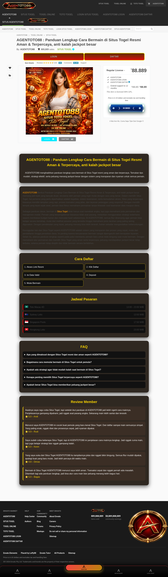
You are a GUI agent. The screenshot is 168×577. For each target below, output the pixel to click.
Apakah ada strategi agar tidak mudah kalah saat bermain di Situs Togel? (63, 370)
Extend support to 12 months (129, 87)
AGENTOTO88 (7, 29)
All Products (59, 553)
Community (41, 516)
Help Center (30, 516)
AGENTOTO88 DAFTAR (103, 29)
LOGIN (53, 56)
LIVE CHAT (151, 571)
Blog (39, 521)
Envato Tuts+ (45, 553)
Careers (52, 521)
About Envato (55, 516)
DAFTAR (114, 56)
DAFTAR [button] (65, 139)
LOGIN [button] (47, 139)
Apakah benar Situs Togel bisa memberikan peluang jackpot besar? (60, 385)
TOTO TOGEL (48, 29)
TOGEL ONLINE (35, 29)
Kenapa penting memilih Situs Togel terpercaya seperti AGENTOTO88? (62, 377)
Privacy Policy (55, 526)
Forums (40, 526)
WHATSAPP (118, 571)
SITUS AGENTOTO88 (122, 29)
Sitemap (52, 536)
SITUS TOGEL (21, 29)
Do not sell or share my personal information (68, 531)
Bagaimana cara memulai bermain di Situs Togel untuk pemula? (59, 362)
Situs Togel (62, 211)
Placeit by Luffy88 (28, 553)
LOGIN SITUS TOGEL (64, 29)
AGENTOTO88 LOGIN (83, 29)
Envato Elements (10, 553)
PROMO (17, 571)
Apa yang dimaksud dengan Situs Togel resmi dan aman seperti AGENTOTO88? (67, 354)
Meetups (40, 531)
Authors (28, 521)
